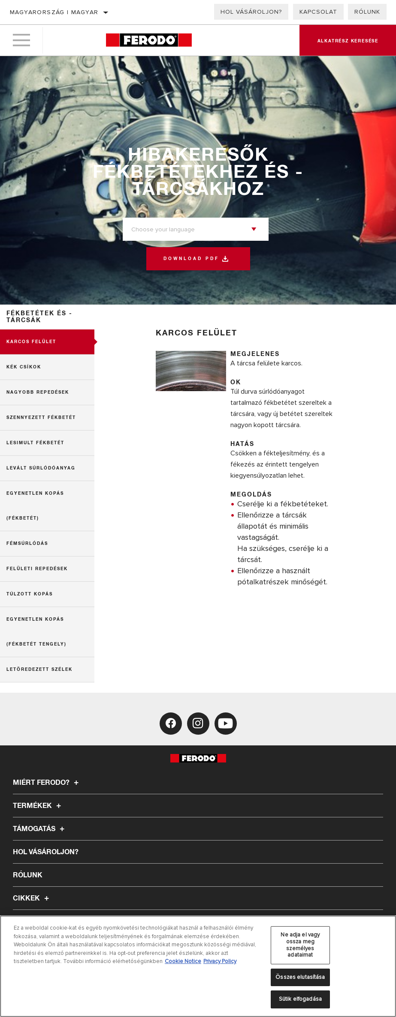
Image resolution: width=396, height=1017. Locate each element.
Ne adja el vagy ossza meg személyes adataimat (300, 944)
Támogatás (40, 829)
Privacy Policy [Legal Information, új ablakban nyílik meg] (219, 961)
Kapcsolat (318, 11)
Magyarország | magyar (54, 12)
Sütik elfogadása (300, 999)
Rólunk (367, 11)
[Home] (149, 40)
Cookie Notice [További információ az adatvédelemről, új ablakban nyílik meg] (183, 961)
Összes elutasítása (300, 977)
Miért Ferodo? (47, 782)
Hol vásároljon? (251, 11)
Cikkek (32, 898)
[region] (198, 966)
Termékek (38, 805)
